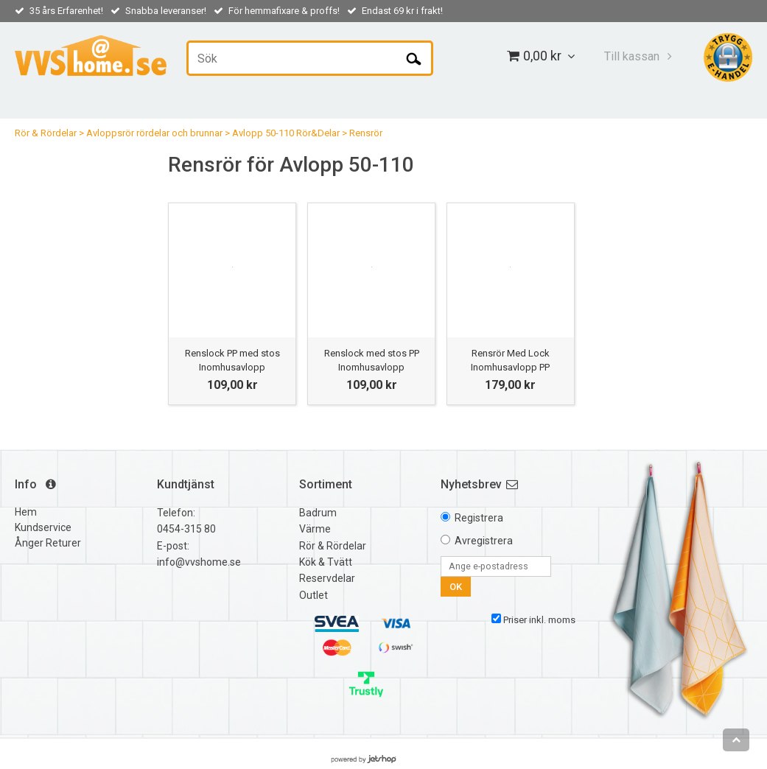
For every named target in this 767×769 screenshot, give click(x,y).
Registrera (479, 518)
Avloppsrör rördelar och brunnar (154, 132)
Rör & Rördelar (46, 132)
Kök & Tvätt (325, 562)
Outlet (313, 595)
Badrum (318, 513)
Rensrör (365, 132)
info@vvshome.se (199, 562)
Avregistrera (484, 541)
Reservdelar (327, 578)
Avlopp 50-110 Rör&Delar (286, 132)
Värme (315, 529)
